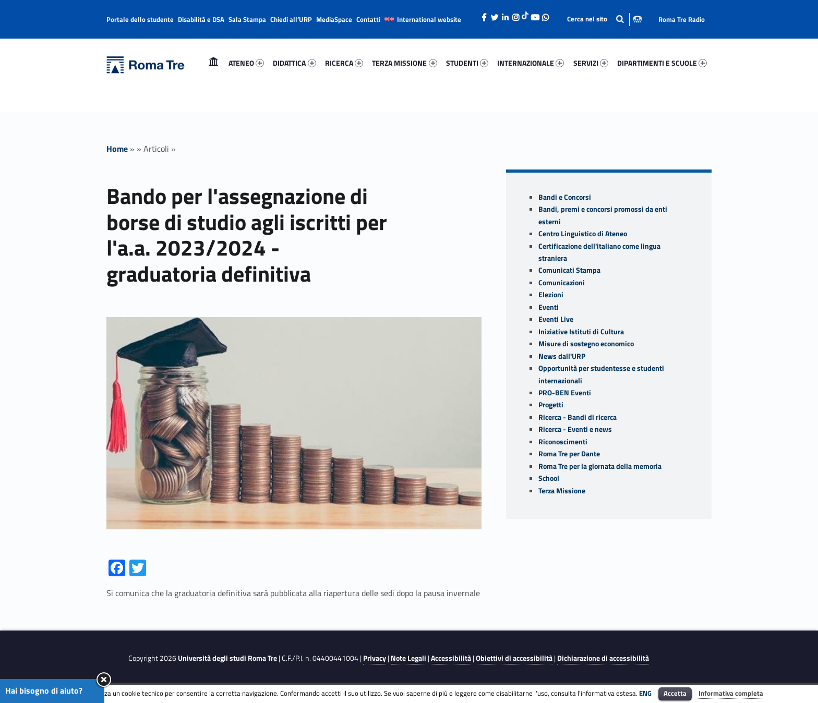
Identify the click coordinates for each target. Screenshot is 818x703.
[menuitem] (213, 63)
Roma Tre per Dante (569, 453)
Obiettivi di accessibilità (514, 658)
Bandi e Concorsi (564, 197)
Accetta (675, 693)
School (548, 478)
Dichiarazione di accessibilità (603, 658)
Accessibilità (451, 658)
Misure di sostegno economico (586, 343)
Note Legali (408, 658)
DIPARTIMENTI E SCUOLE (662, 62)
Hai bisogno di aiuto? (43, 690)
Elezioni (550, 294)
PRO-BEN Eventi (564, 392)
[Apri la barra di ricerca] (604, 19)
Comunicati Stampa (569, 270)
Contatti (368, 19)
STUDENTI (467, 62)
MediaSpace (334, 19)
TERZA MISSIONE (404, 62)
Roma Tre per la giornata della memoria (599, 466)
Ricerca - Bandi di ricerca (577, 417)
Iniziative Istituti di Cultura (581, 331)
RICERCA (344, 62)
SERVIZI (590, 62)
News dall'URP (561, 356)
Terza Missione (561, 490)
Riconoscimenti (562, 441)
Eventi (548, 307)
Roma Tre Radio (681, 19)
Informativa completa (731, 693)
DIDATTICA (294, 62)
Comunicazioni (561, 282)
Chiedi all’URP (291, 19)
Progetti (550, 404)
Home (213, 63)
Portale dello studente (140, 19)
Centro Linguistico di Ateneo (582, 233)
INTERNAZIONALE (530, 62)
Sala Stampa (247, 19)
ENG (645, 693)
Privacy (374, 658)
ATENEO (246, 62)
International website (429, 19)
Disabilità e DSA (201, 19)
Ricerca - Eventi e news (575, 429)
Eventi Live (555, 319)
